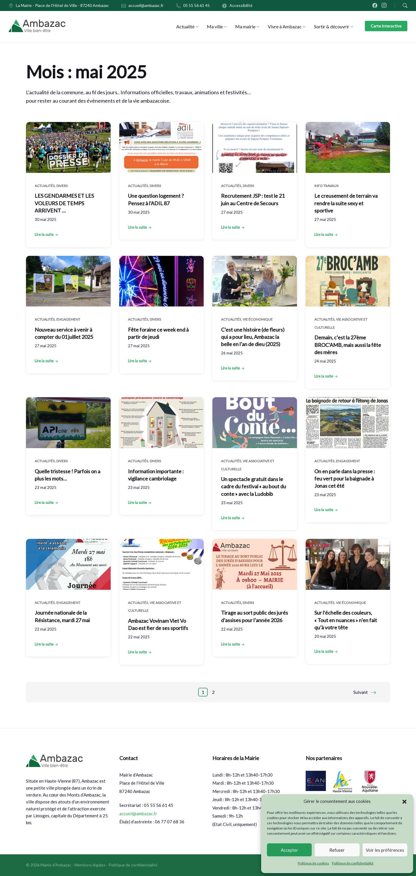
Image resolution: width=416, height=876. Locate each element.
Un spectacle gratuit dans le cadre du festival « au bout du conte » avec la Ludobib (253, 486)
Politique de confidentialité (353, 863)
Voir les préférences (385, 850)
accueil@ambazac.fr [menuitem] (146, 5)
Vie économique (258, 319)
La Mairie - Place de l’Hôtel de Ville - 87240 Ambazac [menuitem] (62, 5)
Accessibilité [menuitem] (240, 5)
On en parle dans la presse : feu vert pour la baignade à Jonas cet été (344, 478)
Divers (62, 186)
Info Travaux (326, 186)
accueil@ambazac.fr (138, 813)
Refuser (337, 850)
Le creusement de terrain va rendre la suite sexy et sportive (346, 203)
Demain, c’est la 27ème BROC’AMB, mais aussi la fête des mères (347, 344)
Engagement (68, 319)
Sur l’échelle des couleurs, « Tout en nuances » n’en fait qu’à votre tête (345, 619)
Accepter (289, 850)
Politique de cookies (313, 863)
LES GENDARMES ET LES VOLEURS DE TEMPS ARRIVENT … (64, 203)
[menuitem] (185, 26)
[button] (404, 801)
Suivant (360, 692)
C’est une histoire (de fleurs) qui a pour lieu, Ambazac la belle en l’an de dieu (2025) (253, 336)
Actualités (45, 186)
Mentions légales (90, 864)
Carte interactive (386, 25)
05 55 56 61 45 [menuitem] (196, 5)
